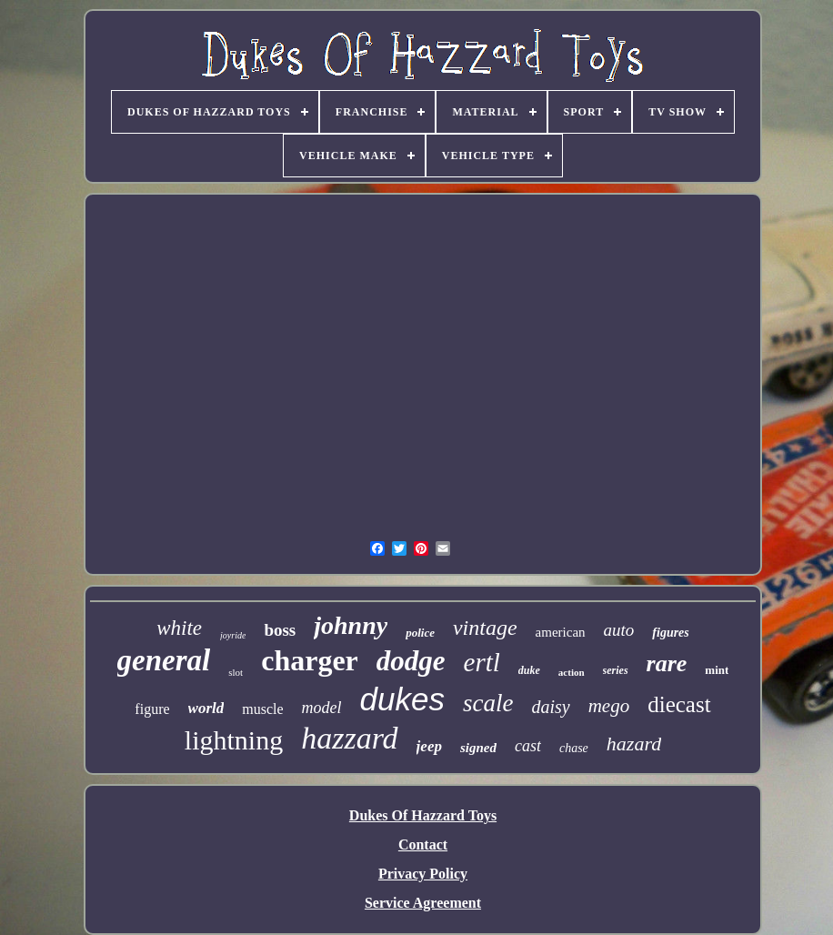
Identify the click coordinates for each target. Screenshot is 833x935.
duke (529, 670)
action (571, 672)
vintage (485, 627)
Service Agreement (423, 902)
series (615, 670)
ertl (482, 662)
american (561, 632)
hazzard (349, 738)
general (164, 660)
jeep (429, 746)
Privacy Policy (422, 873)
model (322, 708)
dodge (411, 661)
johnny (350, 625)
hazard (634, 743)
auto (619, 629)
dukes (402, 699)
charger (309, 660)
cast (528, 746)
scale (488, 703)
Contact (422, 844)
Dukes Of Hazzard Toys (423, 815)
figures (670, 632)
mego (609, 706)
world (206, 708)
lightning (234, 740)
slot (235, 672)
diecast (678, 704)
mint (716, 670)
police (420, 632)
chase (573, 748)
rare (667, 663)
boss (280, 629)
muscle (262, 709)
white (179, 628)
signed (478, 747)
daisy (550, 707)
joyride (233, 635)
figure (152, 709)
